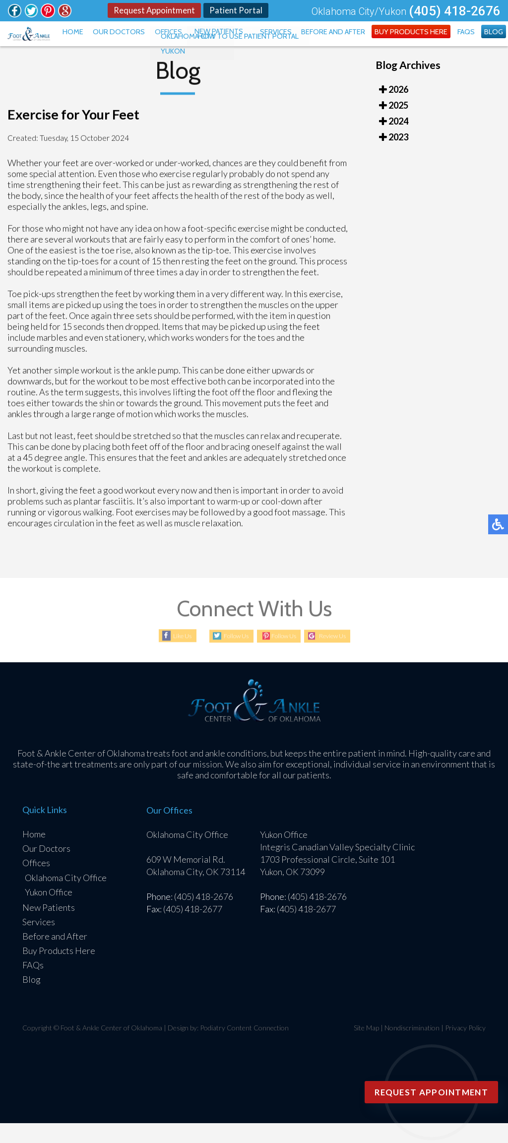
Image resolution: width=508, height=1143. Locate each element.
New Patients (253, 41)
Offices (208, 41)
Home (124, 41)
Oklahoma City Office (66, 897)
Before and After (354, 41)
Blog (496, 41)
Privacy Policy (465, 1047)
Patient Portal (237, 10)
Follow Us (225, 656)
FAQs (472, 41)
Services (304, 41)
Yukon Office (48, 911)
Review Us (343, 656)
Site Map (366, 1047)
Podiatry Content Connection (244, 1047)
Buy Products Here (424, 41)
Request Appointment (152, 10)
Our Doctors (164, 41)
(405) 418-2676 (455, 11)
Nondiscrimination (412, 1047)
